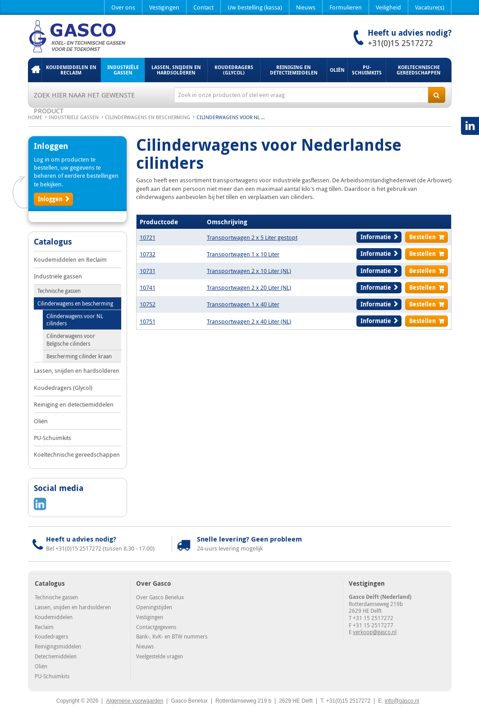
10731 (147, 271)
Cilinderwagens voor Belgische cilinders (70, 339)
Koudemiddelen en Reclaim (71, 70)
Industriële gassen (123, 70)
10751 (147, 321)
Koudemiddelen (54, 616)
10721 (147, 237)
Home (34, 69)
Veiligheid (388, 7)
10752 (147, 304)
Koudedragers (51, 636)
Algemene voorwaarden (134, 701)
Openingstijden (154, 607)
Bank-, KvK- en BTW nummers (171, 636)
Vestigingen (164, 7)
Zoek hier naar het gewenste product (84, 96)
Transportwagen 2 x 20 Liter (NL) (249, 287)
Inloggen (50, 199)
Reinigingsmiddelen (58, 646)
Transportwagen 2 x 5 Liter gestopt (252, 237)
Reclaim (44, 626)
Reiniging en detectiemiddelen (294, 70)
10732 (147, 254)
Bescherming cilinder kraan (79, 356)
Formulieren (345, 7)
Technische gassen (59, 290)
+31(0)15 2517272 (400, 42)
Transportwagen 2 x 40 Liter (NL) (249, 321)
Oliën (337, 69)
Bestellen (422, 237)
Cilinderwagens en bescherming (147, 117)
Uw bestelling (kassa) (255, 7)
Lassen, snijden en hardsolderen (176, 70)
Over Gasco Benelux (160, 597)
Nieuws (305, 7)
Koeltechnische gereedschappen (419, 70)
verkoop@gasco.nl (375, 631)
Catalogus (53, 242)
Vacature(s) (429, 7)
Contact (203, 7)
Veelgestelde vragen (159, 656)
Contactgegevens (156, 626)
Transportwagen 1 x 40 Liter (243, 304)
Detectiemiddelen (56, 656)
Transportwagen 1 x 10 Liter (243, 254)
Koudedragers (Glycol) (233, 70)
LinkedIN (470, 126)
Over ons (123, 7)
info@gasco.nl (402, 701)
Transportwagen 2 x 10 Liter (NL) (249, 271)
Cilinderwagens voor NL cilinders (74, 319)
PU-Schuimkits (367, 70)
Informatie (375, 237)
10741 (147, 287)
